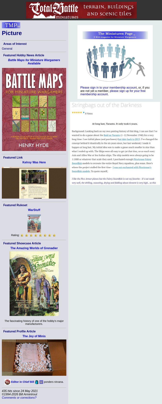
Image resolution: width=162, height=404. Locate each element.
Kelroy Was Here (34, 162)
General (7, 48)
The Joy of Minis (34, 336)
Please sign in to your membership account (108, 87)
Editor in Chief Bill (22, 381)
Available (34, 62)
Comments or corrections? (19, 397)
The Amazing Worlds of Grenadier (34, 248)
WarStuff (34, 210)
